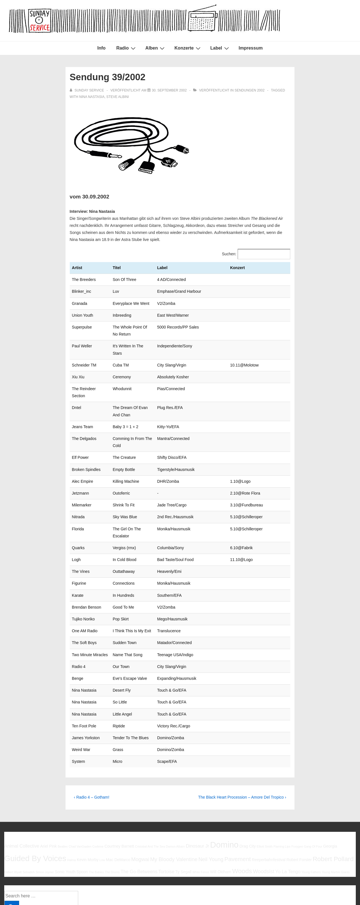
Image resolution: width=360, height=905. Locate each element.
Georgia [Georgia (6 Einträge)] (330, 803)
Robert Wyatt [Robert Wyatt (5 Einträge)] (13, 829)
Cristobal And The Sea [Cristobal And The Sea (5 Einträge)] (150, 804)
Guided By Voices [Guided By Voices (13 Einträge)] (35, 816)
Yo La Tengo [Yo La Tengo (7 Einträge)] (287, 829)
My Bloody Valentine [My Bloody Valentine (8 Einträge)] (173, 817)
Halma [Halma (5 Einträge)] (71, 817)
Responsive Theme (337, 888)
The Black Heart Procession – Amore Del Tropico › (242, 754)
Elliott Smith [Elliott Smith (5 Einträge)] (265, 804)
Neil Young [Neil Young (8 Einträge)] (210, 817)
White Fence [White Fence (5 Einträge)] (200, 829)
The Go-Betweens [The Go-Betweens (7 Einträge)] (139, 829)
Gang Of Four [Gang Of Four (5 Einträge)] (313, 804)
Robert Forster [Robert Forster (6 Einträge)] (299, 817)
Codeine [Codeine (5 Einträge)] (98, 804)
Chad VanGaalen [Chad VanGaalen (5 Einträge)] (80, 804)
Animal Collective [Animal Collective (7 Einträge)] (21, 803)
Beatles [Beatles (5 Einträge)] (63, 804)
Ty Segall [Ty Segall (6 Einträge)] (183, 829)
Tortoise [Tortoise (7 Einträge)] (166, 829)
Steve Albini (117, 97)
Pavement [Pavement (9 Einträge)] (237, 816)
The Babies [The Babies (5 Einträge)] (96, 829)
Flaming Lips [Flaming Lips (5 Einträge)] (281, 804)
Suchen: (229, 254)
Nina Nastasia (92, 97)
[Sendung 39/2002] (169, 90)
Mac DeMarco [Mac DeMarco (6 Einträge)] (118, 817)
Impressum (251, 48)
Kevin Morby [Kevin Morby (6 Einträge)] (87, 817)
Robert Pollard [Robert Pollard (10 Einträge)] (333, 816)
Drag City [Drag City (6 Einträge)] (247, 803)
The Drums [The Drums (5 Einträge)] (112, 829)
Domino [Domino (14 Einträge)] (224, 802)
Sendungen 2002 (250, 90)
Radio (126, 48)
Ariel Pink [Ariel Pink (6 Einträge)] (48, 803)
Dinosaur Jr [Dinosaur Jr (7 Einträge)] (197, 803)
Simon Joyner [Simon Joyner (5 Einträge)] (44, 829)
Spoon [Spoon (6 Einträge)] (82, 829)
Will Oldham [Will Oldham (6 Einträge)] (220, 829)
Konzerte (188, 48)
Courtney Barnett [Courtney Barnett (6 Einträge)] (119, 803)
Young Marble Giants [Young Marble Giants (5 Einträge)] (336, 829)
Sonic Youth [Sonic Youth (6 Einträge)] (65, 829)
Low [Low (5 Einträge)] (102, 817)
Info (101, 48)
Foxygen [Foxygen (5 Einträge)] (297, 804)
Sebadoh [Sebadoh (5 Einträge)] (28, 829)
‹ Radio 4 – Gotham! (91, 754)
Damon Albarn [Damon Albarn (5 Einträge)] (175, 804)
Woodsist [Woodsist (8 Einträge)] (263, 829)
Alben (155, 48)
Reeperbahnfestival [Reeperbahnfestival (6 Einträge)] (268, 817)
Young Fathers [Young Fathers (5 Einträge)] (311, 829)
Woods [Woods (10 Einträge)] (242, 828)
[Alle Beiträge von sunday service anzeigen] (87, 90)
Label (220, 48)
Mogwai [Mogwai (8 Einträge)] (140, 817)
